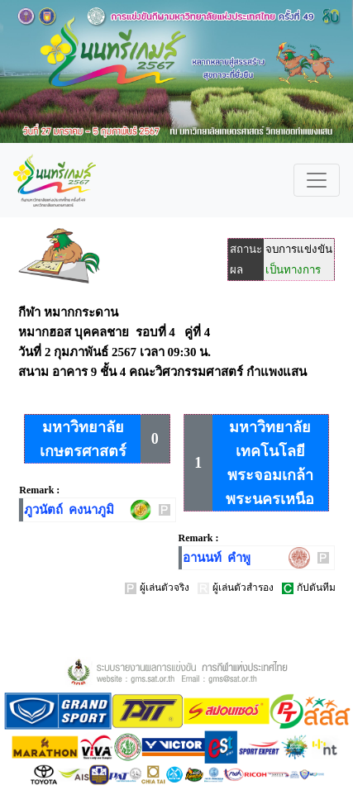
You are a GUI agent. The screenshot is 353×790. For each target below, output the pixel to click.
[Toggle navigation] (316, 180)
